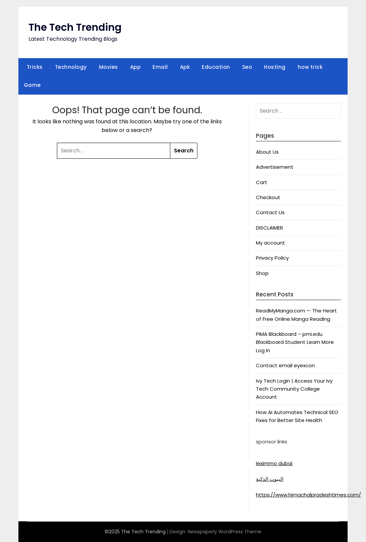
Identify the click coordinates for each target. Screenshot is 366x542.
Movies (108, 67)
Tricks (35, 67)
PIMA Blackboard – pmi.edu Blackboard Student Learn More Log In (295, 342)
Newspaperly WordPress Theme (224, 531)
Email (160, 67)
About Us (267, 151)
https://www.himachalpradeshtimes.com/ (308, 494)
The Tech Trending (74, 27)
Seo (247, 67)
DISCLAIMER (269, 227)
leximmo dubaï (274, 463)
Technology (71, 67)
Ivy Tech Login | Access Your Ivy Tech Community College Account (294, 389)
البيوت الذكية (269, 479)
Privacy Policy (272, 257)
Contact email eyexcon (285, 365)
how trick (310, 67)
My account (270, 242)
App (135, 67)
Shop (262, 273)
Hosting (275, 67)
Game (32, 85)
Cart (261, 182)
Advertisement (274, 166)
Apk (185, 67)
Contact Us (270, 212)
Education (216, 67)
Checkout (268, 197)
